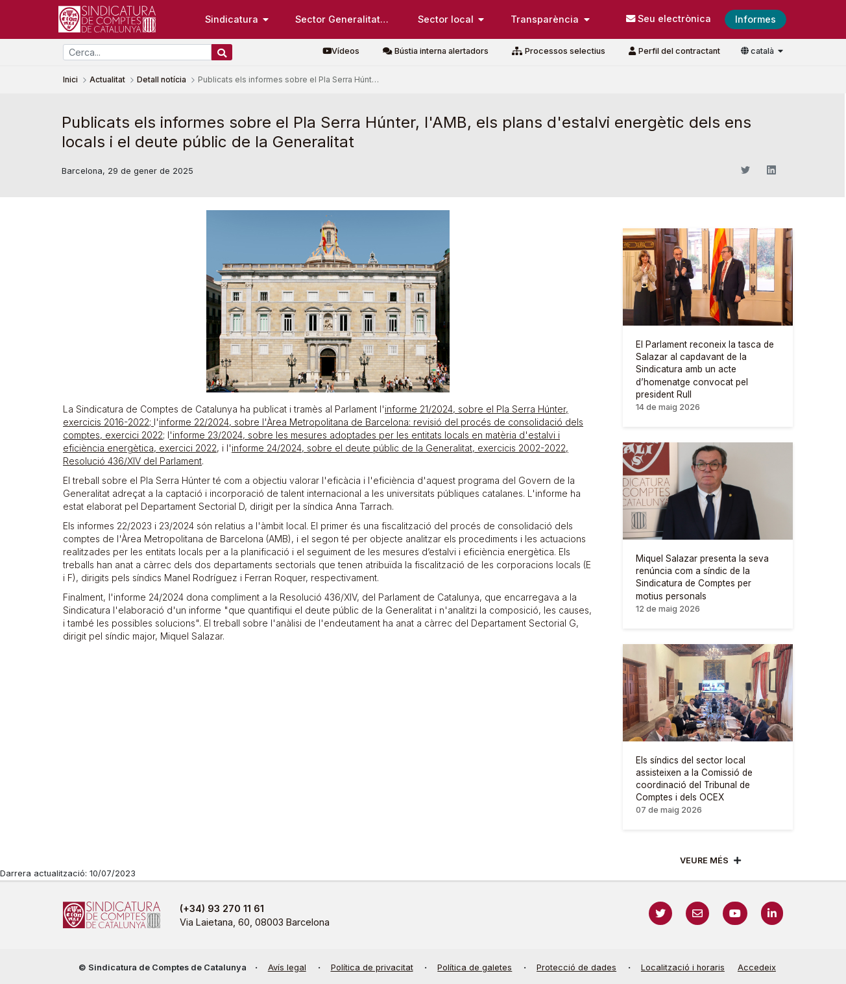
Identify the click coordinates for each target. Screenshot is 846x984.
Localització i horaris (683, 967)
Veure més (704, 860)
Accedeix (757, 967)
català (758, 51)
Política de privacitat (372, 967)
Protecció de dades (576, 967)
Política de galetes (474, 967)
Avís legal (287, 967)
